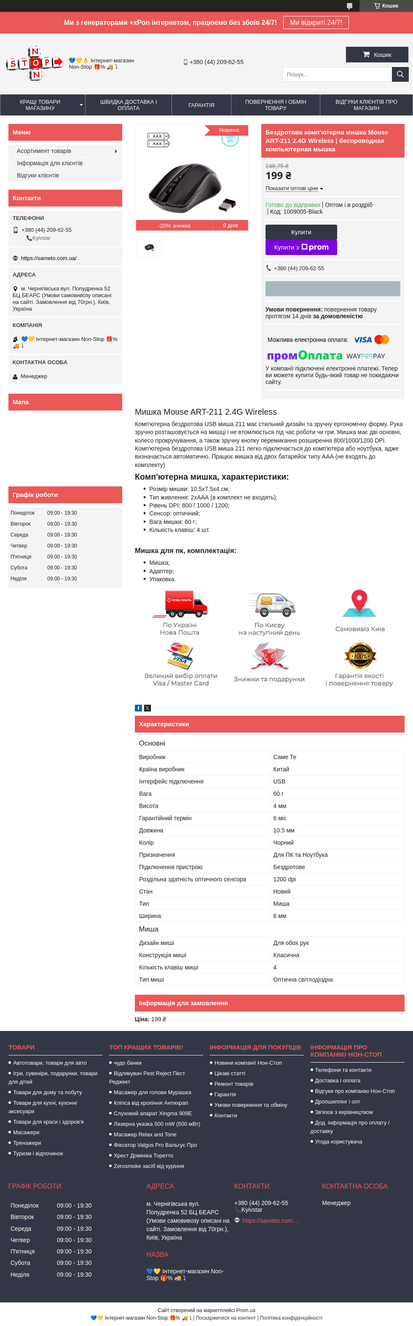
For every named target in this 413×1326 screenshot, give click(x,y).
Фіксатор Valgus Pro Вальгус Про (155, 1145)
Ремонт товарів (234, 1084)
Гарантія (201, 105)
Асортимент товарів (44, 151)
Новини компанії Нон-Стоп (248, 1063)
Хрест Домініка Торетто (143, 1155)
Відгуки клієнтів (38, 175)
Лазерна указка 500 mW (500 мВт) (157, 1124)
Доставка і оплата (338, 1080)
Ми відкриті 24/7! (316, 22)
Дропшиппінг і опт (337, 1101)
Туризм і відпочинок (38, 1153)
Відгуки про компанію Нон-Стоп (355, 1091)
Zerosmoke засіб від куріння (149, 1166)
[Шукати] (400, 74)
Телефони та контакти (343, 1070)
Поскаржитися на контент (226, 1318)
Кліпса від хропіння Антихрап (151, 1103)
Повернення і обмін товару (275, 105)
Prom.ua (245, 1310)
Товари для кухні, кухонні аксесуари (42, 1107)
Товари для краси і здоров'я (48, 1122)
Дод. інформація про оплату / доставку (350, 1126)
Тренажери (27, 1143)
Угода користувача (338, 1141)
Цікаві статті (230, 1073)
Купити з (301, 247)
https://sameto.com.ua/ (49, 258)
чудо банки (128, 1063)
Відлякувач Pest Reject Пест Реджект (147, 1077)
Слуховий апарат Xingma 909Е (153, 1113)
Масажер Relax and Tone (145, 1134)
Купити (301, 232)
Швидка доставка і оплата (128, 105)
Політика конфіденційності (291, 1318)
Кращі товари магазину (40, 105)
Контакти (226, 1115)
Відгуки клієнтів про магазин (366, 105)
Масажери (26, 1132)
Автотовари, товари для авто (50, 1063)
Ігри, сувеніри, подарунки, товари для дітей (52, 1077)
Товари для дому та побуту (47, 1092)
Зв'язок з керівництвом (344, 1112)
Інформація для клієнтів (50, 163)
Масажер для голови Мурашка (152, 1092)
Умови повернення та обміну (251, 1105)
